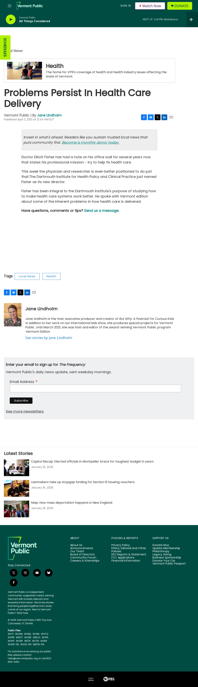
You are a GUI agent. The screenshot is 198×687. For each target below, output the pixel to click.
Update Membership (166, 548)
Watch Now (150, 5)
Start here (22, 613)
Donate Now (160, 545)
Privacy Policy (120, 545)
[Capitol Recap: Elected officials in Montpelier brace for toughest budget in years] (16, 467)
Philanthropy (160, 551)
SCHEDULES (5, 47)
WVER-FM (13, 644)
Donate (181, 6)
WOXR (27, 637)
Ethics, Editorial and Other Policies (128, 550)
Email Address (24, 381)
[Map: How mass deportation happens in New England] (16, 509)
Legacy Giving (161, 554)
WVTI (11, 634)
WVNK (36, 634)
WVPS (11, 641)
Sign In (125, 6)
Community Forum (83, 557)
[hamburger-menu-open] (9, 6)
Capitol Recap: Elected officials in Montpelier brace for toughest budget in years (92, 461)
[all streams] (192, 19)
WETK (27, 641)
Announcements (81, 548)
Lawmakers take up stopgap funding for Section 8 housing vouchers (83, 482)
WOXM (19, 634)
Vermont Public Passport (169, 563)
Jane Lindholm (49, 115)
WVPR (11, 637)
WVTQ (44, 634)
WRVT (19, 637)
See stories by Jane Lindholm (48, 337)
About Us (76, 545)
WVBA (27, 634)
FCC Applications (122, 557)
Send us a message (101, 210)
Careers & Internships (84, 560)
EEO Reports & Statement (128, 554)
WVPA (45, 637)
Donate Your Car (163, 560)
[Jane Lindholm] (12, 314)
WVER (43, 641)
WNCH (36, 637)
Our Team (77, 551)
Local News (13, 51)
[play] (11, 19)
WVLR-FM (25, 644)
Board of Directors (82, 554)
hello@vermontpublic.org (23, 658)
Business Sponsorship (166, 557)
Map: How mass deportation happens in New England (71, 502)
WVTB (35, 641)
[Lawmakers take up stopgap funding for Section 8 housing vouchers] (16, 488)
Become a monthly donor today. (90, 142)
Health (55, 66)
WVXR (19, 641)
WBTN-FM (38, 644)
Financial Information (125, 560)
